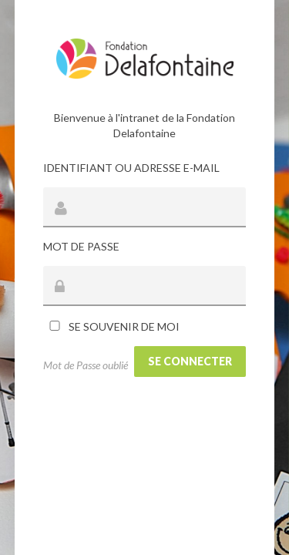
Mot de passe (81, 246)
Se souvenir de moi (111, 326)
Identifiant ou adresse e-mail (131, 167)
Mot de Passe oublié (85, 365)
